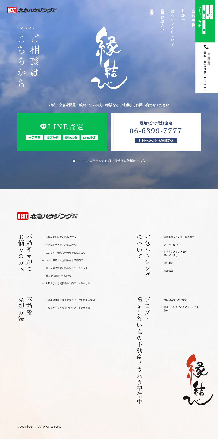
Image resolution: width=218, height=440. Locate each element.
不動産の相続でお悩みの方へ (64, 237)
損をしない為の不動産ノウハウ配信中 (182, 310)
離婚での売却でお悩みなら (63, 276)
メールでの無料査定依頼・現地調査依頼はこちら (111, 161)
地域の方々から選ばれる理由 (182, 237)
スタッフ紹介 (172, 245)
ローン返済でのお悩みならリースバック (71, 268)
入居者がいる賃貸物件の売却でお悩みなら (73, 284)
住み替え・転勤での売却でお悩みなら (70, 253)
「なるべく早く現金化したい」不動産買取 (73, 308)
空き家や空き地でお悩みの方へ (65, 245)
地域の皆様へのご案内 (178, 300)
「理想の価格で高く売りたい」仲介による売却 (75, 300)
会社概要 (169, 265)
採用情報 (169, 272)
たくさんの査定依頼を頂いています (178, 255)
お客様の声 (183, 12)
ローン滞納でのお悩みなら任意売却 (68, 261)
